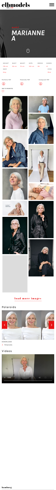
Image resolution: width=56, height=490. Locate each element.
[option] (12, 325)
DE (8, 8)
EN (12, 8)
